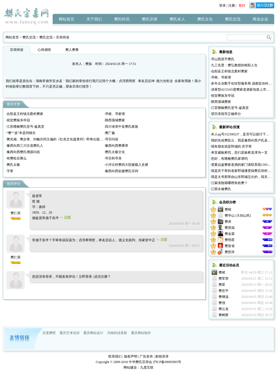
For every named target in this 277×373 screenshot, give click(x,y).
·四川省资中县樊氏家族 (121, 126)
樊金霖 (230, 234)
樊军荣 (224, 278)
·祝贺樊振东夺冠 (18, 120)
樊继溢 (224, 297)
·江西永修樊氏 (220, 189)
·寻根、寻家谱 (114, 114)
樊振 (88, 64)
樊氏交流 (232, 19)
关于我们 (94, 19)
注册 (231, 5)
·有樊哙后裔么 (16, 158)
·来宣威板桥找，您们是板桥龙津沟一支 (239, 152)
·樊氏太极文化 (114, 152)
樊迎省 (230, 246)
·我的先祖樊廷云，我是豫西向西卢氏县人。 (242, 140)
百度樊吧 (49, 333)
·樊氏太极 (13, 165)
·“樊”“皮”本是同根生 (21, 133)
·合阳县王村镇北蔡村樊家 (24, 114)
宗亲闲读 (62, 37)
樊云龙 (224, 309)
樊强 (222, 303)
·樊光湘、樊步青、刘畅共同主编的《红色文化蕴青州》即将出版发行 (56, 139)
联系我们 (115, 356)
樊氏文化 (205, 19)
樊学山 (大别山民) (238, 215)
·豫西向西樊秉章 (116, 146)
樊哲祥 (230, 252)
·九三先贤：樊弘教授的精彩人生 (234, 65)
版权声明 (130, 356)
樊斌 (228, 209)
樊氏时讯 (122, 19)
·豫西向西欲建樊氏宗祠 (121, 171)
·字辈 (9, 171)
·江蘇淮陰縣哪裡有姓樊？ (229, 183)
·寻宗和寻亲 (113, 158)
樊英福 (230, 228)
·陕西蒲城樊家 (114, 120)
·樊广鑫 (109, 133)
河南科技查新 (117, 333)
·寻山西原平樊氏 (222, 59)
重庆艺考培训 (69, 333)
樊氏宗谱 (149, 19)
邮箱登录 (162, 356)
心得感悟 (44, 50)
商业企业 (260, 19)
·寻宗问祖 (111, 139)
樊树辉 (224, 315)
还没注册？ (102, 277)
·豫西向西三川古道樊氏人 (24, 146)
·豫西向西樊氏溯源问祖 (23, 152)
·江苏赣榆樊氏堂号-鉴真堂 (25, 126)
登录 (222, 5)
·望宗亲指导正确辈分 (225, 114)
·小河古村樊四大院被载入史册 (126, 165)
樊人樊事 (72, 50)
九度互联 (146, 367)
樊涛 (228, 222)
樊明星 (230, 240)
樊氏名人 (177, 19)
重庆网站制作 (141, 333)
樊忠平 (224, 291)
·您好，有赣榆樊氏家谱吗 (229, 159)
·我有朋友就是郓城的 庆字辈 (231, 146)
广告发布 (146, 356)
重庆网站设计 (93, 333)
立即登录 (85, 277)
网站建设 (130, 367)
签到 (241, 5)
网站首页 (66, 19)
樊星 (222, 285)
